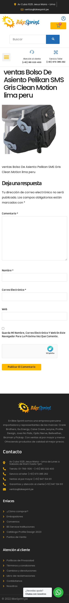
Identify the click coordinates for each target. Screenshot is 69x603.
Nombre (7, 270)
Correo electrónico (14, 290)
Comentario (10, 213)
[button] (6, 57)
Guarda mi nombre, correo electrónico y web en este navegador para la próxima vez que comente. (33, 335)
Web (4, 309)
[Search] (53, 39)
